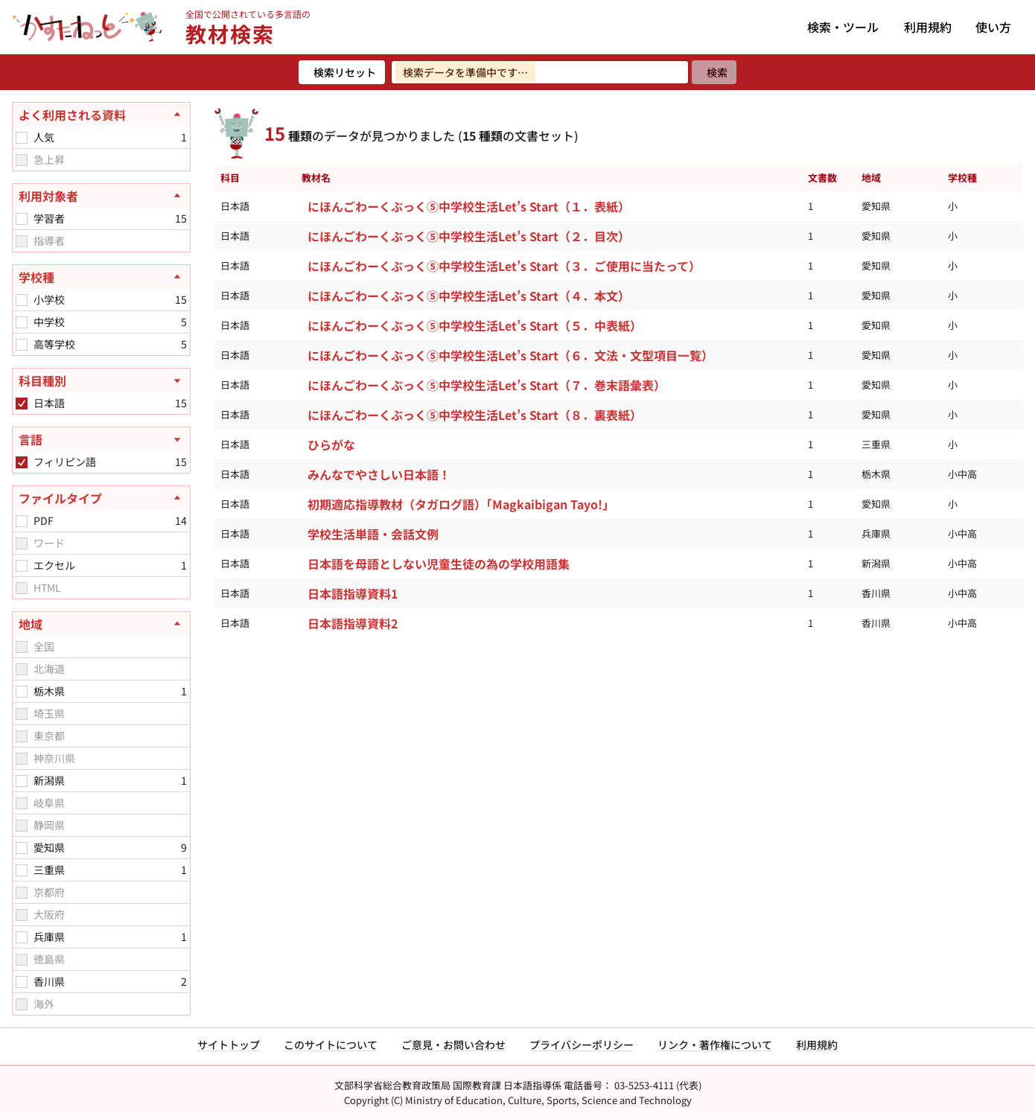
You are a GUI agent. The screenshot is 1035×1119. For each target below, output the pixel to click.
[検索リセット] (342, 72)
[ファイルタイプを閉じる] (101, 498)
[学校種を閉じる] (101, 277)
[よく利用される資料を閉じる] (101, 115)
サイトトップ (228, 1044)
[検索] (714, 72)
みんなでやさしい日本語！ (379, 474)
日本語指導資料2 (353, 623)
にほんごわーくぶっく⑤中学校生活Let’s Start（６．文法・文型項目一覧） (510, 355)
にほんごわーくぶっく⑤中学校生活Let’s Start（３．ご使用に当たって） (504, 266)
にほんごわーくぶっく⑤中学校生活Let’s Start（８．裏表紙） (475, 415)
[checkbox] (22, 138)
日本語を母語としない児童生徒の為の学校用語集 (439, 564)
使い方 (993, 27)
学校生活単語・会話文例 (373, 534)
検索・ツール (843, 27)
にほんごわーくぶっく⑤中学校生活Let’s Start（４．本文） (469, 296)
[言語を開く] (101, 439)
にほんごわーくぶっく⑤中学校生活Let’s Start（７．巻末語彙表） (487, 385)
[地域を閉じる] (101, 624)
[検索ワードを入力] (540, 72)
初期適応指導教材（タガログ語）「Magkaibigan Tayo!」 (461, 504)
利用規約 (928, 27)
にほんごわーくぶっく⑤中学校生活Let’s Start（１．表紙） (469, 206)
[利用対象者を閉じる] (101, 196)
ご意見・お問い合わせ (453, 1044)
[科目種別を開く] (101, 380)
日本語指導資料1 (353, 593)
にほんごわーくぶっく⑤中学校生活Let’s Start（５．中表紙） (475, 325)
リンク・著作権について (714, 1044)
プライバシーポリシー (581, 1044)
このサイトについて (331, 1044)
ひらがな (331, 444)
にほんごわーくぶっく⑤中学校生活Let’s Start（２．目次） (469, 236)
